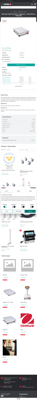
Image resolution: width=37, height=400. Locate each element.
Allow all (30, 211)
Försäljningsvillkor (22, 396)
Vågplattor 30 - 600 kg (22, 11)
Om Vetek (21, 395)
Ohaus (20, 69)
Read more (6, 276)
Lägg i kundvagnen (21, 64)
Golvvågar (3, 220)
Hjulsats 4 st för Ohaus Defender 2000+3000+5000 (26, 172)
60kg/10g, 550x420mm (6, 82)
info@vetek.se (24, 378)
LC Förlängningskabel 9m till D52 (26, 221)
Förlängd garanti (6, 59)
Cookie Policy (21, 397)
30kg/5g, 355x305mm (6, 79)
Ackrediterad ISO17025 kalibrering (8, 170)
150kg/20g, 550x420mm (6, 84)
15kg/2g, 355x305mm (6, 77)
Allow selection (18, 211)
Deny (7, 211)
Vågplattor (15, 11)
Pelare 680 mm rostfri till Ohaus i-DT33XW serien (8, 246)
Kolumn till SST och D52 (6, 221)
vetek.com (32, 386)
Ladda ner (33, 140)
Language (33, 1)
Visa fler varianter (18, 86)
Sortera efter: (21, 149)
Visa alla (8, 149)
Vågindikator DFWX (23, 245)
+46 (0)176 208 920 (9, 1)
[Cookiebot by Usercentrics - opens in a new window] (31, 188)
